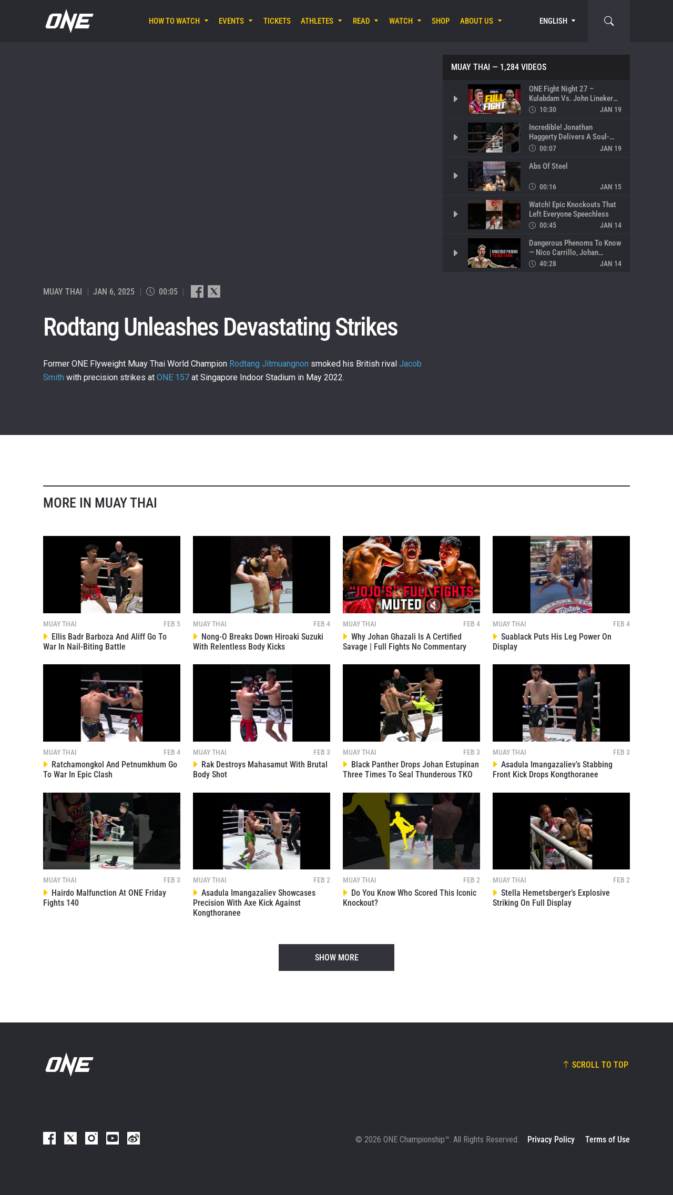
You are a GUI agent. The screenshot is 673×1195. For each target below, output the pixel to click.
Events (231, 21)
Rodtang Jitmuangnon (269, 364)
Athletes (317, 21)
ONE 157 (173, 377)
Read (361, 21)
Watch (401, 21)
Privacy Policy (551, 1140)
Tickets (277, 21)
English (553, 21)
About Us (476, 21)
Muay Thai (470, 67)
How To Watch (174, 21)
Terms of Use (607, 1140)
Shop (441, 21)
